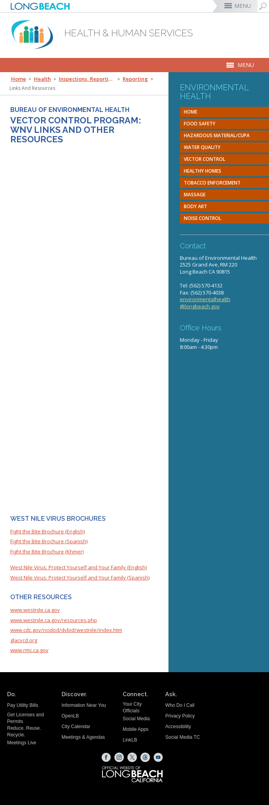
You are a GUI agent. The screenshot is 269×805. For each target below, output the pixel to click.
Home (190, 111)
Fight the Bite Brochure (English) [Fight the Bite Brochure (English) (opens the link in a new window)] (47, 531)
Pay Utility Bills (22, 705)
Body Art (195, 206)
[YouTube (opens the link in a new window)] (158, 757)
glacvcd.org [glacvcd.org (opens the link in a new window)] (23, 640)
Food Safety (199, 123)
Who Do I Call (179, 705)
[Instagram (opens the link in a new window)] (119, 757)
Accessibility (178, 726)
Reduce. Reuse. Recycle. (24, 731)
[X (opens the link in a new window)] (132, 757)
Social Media (136, 718)
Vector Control (204, 159)
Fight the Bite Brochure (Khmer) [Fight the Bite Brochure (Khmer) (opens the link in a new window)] (47, 551)
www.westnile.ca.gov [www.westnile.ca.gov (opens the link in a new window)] (35, 609)
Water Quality (202, 147)
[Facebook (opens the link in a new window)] (106, 757)
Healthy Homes (202, 171)
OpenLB (70, 716)
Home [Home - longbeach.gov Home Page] (18, 78)
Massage (194, 194)
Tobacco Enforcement (212, 182)
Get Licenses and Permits (25, 718)
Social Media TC (182, 737)
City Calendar (76, 726)
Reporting (135, 78)
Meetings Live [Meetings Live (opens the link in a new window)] (21, 742)
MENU (242, 5)
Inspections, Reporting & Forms (87, 78)
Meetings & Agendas (83, 737)
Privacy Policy (180, 716)
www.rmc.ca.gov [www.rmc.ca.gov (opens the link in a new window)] (29, 650)
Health (42, 78)
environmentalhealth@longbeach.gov (205, 303)
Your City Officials (132, 707)
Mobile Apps (135, 729)
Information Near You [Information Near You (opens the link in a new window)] (84, 705)
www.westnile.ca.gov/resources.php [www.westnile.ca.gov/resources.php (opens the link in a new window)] (53, 620)
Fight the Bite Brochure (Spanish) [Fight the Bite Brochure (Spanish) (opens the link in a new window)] (49, 541)
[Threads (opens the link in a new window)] (145, 757)
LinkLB (130, 740)
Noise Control (202, 218)
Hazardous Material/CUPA (217, 135)
